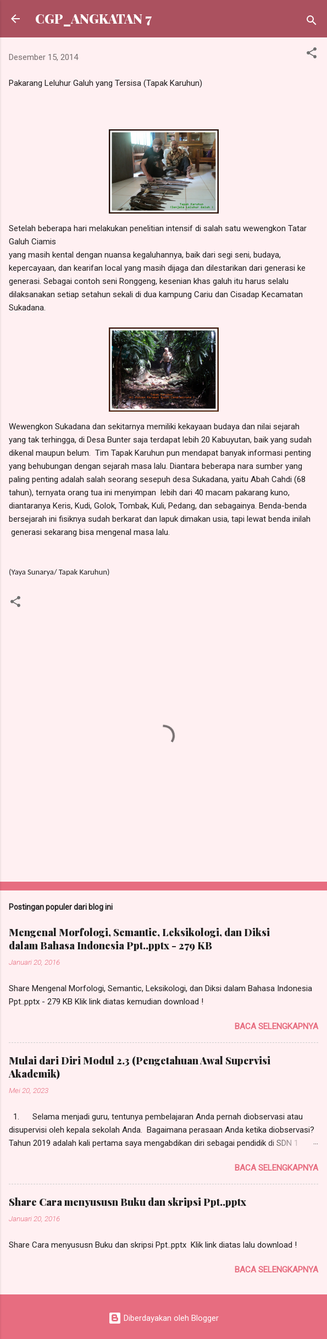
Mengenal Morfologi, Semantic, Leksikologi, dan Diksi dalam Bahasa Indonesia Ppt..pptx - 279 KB (139, 939)
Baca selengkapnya (276, 1026)
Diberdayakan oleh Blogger (163, 1318)
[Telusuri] (311, 22)
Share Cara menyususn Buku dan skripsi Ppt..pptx (127, 1202)
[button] (311, 54)
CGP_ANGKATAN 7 (93, 18)
